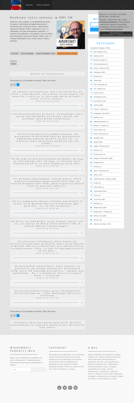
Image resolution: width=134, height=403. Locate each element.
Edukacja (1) (98, 76)
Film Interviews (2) (100, 84)
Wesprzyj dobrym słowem (67, 53)
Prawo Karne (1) (99, 154)
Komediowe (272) (100, 97)
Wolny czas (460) (100, 216)
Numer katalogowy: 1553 (45, 53)
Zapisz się (38, 369)
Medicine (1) (98, 117)
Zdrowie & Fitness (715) (102, 224)
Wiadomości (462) (100, 207)
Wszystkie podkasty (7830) (100, 48)
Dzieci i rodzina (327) (102, 68)
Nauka (13, 64)
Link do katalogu (27, 53)
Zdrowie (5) (98, 220)
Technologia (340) (100, 191)
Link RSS (14, 53)
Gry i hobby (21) (100, 89)
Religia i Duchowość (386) (103, 158)
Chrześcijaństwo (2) (101, 64)
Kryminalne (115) (100, 101)
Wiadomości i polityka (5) (103, 211)
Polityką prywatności (108, 22)
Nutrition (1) (98, 150)
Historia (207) (99, 93)
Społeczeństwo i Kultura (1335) (105, 179)
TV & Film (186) (99, 199)
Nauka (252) (98, 142)
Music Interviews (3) (101, 134)
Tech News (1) (99, 187)
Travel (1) (97, 195)
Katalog (29, 5)
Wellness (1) (98, 203)
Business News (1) (100, 60)
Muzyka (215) (98, 138)
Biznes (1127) (99, 56)
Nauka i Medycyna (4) (101, 146)
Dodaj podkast (43, 5)
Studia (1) (97, 183)
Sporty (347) (98, 175)
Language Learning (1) (102, 113)
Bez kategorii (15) (100, 52)
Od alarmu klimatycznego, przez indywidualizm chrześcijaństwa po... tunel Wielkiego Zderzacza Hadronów (47, 293)
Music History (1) (100, 129)
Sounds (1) (98, 166)
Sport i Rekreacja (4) (101, 171)
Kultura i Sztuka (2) (101, 109)
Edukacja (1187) (99, 72)
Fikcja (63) (97, 80)
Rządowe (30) (99, 162)
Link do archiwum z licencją (64, 369)
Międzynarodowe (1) (101, 121)
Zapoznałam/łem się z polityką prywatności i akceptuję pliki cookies (116, 34)
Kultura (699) (98, 105)
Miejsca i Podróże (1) (101, 125)
